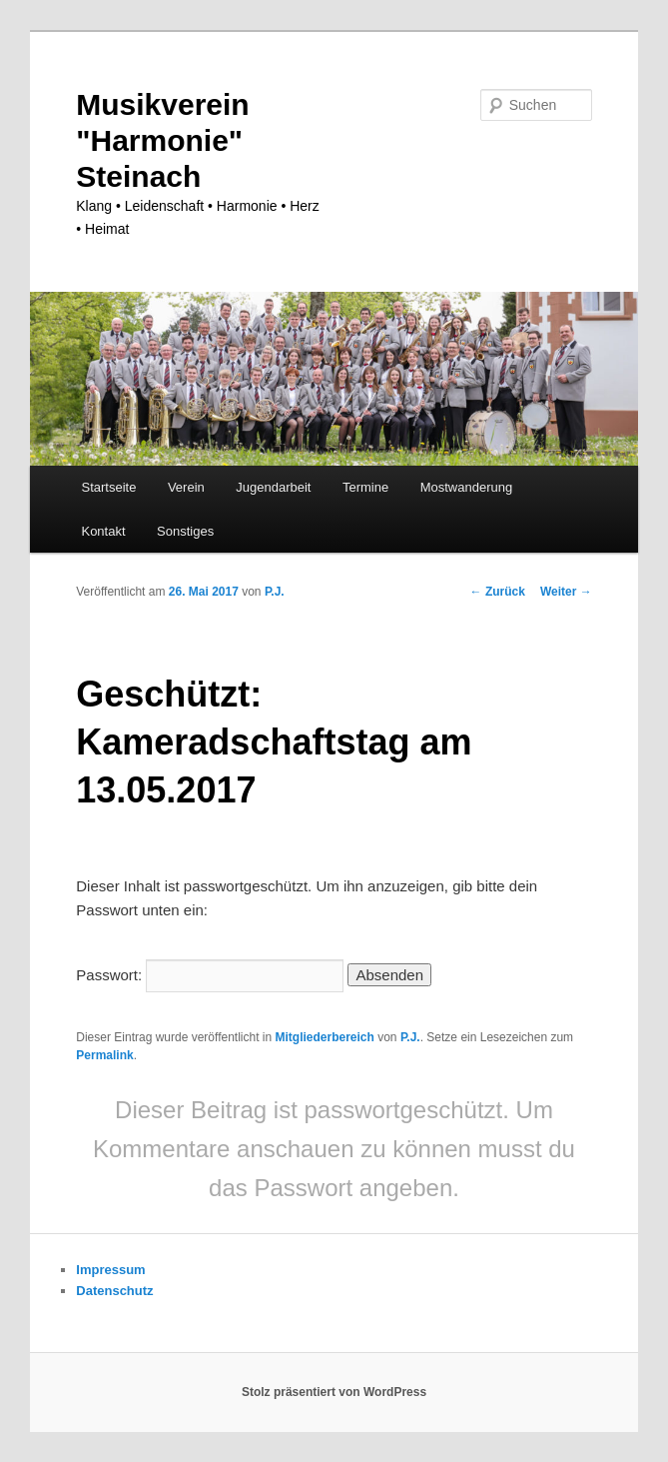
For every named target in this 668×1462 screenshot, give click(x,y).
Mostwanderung (466, 487)
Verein (186, 487)
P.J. (275, 592)
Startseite (108, 487)
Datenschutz (114, 1290)
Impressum (110, 1269)
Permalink (104, 1055)
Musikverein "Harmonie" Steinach (162, 140)
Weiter (566, 592)
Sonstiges (185, 531)
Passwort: (209, 974)
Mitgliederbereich (325, 1037)
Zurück (497, 592)
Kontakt (103, 531)
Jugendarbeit (273, 487)
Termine (365, 487)
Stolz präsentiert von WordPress (334, 1392)
